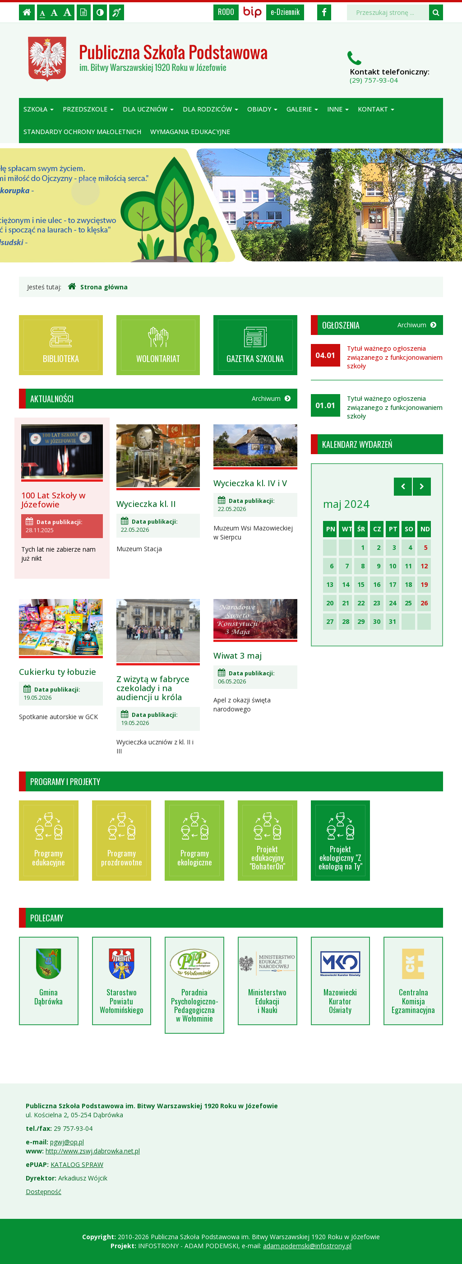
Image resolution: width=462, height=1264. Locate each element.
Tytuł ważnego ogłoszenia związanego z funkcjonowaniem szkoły (395, 357)
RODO (226, 11)
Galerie (302, 109)
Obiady (262, 109)
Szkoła (38, 109)
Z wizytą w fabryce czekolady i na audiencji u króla (152, 688)
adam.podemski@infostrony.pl (307, 1245)
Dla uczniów (148, 109)
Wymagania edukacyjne (190, 131)
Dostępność (43, 1191)
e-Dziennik (285, 11)
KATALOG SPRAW (77, 1164)
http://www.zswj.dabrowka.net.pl (93, 1151)
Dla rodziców (210, 109)
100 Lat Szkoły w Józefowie (53, 500)
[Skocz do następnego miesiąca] (422, 487)
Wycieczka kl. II (146, 503)
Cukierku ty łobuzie (57, 671)
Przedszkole (88, 109)
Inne (338, 109)
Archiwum (271, 398)
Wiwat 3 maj (237, 655)
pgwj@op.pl (67, 1142)
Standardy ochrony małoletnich (82, 131)
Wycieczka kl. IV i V (250, 483)
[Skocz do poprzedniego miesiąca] (403, 487)
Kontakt (376, 109)
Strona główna (98, 286)
